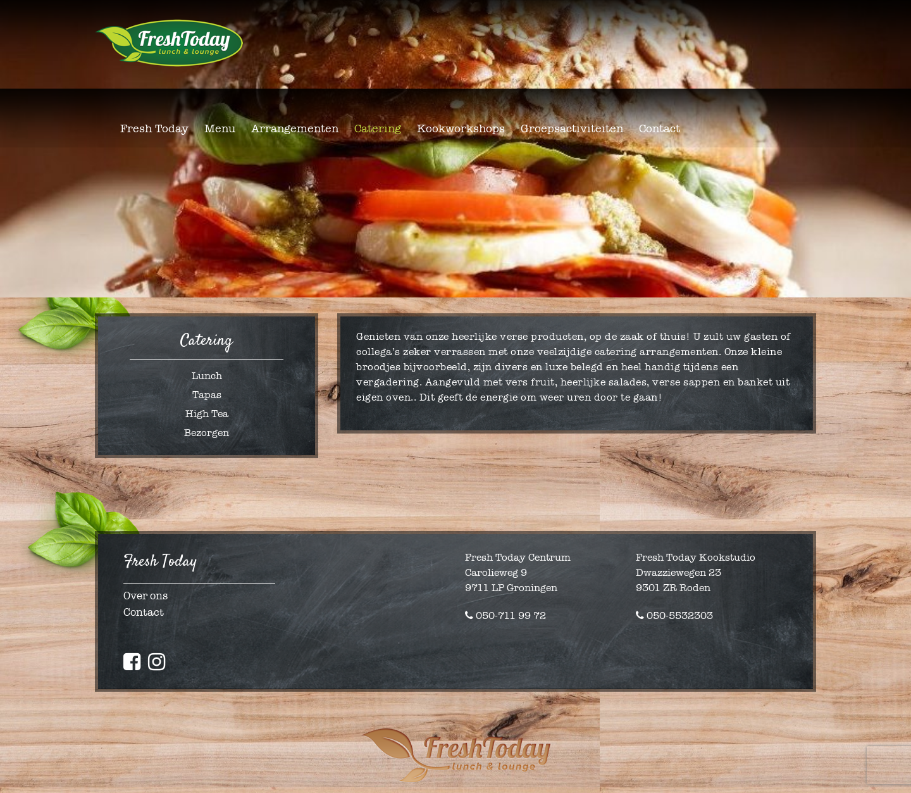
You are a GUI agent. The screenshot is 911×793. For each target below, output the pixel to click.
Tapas (206, 395)
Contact (143, 612)
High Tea (206, 414)
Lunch (207, 376)
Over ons (145, 596)
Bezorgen (206, 433)
